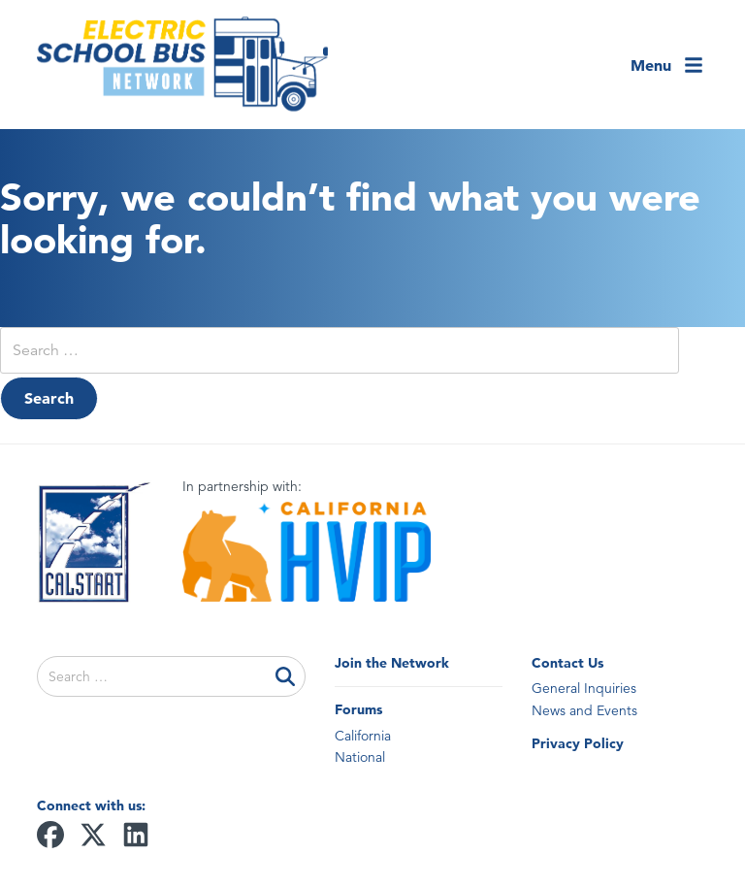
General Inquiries (584, 688)
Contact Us (567, 663)
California (363, 735)
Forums (358, 709)
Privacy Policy (578, 743)
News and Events (584, 710)
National (360, 757)
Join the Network (392, 663)
